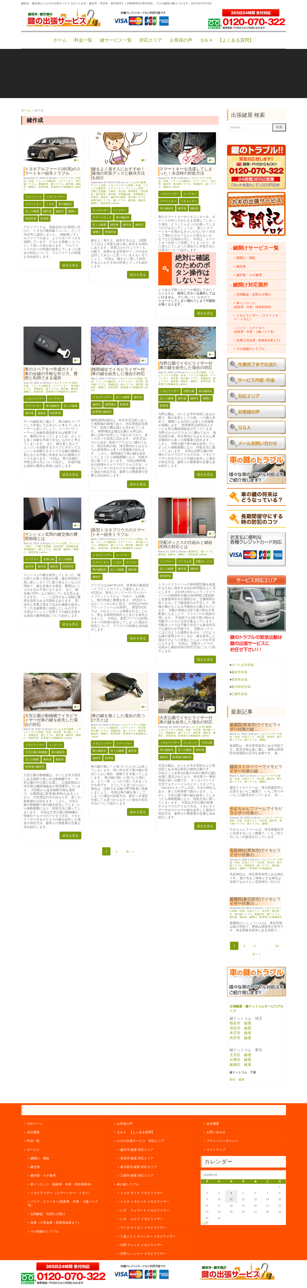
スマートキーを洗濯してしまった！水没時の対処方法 (185, 171)
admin (116, 203)
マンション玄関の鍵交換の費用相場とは (51, 536)
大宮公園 (206, 742)
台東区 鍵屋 (240, 1060)
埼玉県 (122, 191)
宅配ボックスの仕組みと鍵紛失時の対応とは (185, 544)
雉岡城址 (110, 404)
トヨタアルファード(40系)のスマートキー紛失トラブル (53, 171)
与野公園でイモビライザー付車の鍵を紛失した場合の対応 (185, 365)
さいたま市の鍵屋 (136, 182)
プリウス (131, 562)
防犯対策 (43, 186)
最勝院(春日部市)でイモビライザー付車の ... (255, 901)
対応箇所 (58, 546)
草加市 (94, 197)
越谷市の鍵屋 (118, 197)
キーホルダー (101, 210)
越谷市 (104, 197)
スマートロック (102, 217)
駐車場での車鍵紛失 (62, 186)
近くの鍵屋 (32, 211)
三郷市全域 (239, 694)
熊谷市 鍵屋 (240, 1023)
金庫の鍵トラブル (101, 200)
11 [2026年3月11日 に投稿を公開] (231, 1199)
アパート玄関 (98, 185)
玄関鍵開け (139, 194)
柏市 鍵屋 (237, 1079)
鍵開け (32, 186)
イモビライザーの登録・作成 (124, 185)
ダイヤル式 (185, 561)
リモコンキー (189, 201)
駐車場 (45, 218)
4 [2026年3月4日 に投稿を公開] (231, 1193)
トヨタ (50, 204)
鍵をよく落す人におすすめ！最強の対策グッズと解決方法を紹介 (118, 173)
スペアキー (120, 210)
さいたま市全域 (242, 665)
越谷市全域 (239, 672)
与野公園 (188, 391)
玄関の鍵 (48, 559)
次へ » (130, 851)
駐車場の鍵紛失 (102, 411)
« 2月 (204, 1223)
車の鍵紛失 (65, 204)
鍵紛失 (60, 211)
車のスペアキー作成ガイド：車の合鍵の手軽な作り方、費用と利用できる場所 (51, 373)
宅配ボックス (204, 561)
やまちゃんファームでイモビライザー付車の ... (256, 810)
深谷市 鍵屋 (240, 1028)
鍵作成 (47, 211)
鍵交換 (69, 184)
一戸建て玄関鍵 (42, 546)
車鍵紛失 (43, 184)
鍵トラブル (57, 184)
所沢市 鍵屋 (241, 1038)
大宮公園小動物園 (36, 752)
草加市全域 (239, 679)
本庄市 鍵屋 (240, 1033)
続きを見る (70, 265)
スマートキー (33, 204)
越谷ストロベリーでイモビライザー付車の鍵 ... (256, 768)
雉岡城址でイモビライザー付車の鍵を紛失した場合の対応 (118, 371)
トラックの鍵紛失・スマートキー (54, 181)
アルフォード (33, 196)
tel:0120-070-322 (201, 3)
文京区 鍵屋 (240, 1055)
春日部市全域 (240, 687)
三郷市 (112, 191)
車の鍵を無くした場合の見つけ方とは (118, 717)
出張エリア (248, 736)
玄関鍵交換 (124, 194)
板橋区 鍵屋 (240, 1065)
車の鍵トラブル (137, 197)
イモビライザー (55, 196)
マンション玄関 (134, 188)
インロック (55, 744)
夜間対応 (133, 191)
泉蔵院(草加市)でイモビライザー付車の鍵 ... (255, 726)
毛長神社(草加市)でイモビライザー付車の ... (255, 852)
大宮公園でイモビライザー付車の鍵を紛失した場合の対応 (185, 719)
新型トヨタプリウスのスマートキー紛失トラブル (118, 532)
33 (276, 946)
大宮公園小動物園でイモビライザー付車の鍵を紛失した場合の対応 (51, 720)
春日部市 (101, 194)
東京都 (112, 194)
